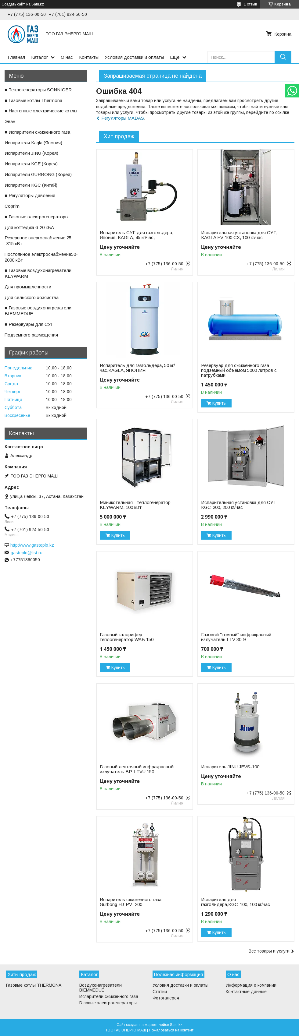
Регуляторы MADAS (122, 118)
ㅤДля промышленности (28, 286)
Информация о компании (251, 985)
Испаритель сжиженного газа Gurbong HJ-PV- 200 (130, 902)
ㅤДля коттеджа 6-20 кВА (29, 227)
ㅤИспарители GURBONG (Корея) (38, 174)
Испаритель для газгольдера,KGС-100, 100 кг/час (235, 902)
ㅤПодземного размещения (31, 334)
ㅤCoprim (12, 206)
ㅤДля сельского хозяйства (32, 297)
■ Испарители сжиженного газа (37, 132)
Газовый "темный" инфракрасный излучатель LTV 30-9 (236, 637)
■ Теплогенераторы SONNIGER (38, 89)
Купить (219, 403)
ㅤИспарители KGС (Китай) (31, 185)
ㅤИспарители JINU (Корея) (31, 153)
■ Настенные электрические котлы (41, 110)
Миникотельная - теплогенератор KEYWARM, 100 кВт (135, 505)
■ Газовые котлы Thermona (33, 100)
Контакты (89, 57)
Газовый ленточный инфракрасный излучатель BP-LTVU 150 (137, 769)
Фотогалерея (166, 997)
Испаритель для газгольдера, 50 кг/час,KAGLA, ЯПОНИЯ (137, 368)
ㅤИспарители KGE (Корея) (31, 163)
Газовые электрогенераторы (108, 1002)
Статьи (160, 991)
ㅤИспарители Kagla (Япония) (33, 142)
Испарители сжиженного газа (108, 996)
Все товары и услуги (269, 951)
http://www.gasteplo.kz (32, 545)
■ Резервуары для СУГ (29, 324)
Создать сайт (13, 4)
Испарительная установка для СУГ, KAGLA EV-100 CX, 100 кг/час (239, 235)
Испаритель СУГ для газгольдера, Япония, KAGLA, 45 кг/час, (136, 235)
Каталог (39, 57)
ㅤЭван (10, 121)
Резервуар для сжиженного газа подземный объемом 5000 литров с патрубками (239, 370)
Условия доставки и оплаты (134, 57)
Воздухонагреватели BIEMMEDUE (100, 987)
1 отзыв (250, 4)
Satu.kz (176, 1025)
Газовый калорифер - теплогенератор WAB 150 (126, 637)
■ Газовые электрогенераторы (36, 216)
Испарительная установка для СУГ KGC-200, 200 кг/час (238, 505)
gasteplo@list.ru (26, 552)
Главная (16, 57)
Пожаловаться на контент (171, 1030)
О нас (67, 57)
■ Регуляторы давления (30, 195)
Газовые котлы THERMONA (33, 985)
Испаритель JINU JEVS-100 (230, 766)
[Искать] (283, 57)
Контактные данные (246, 991)
